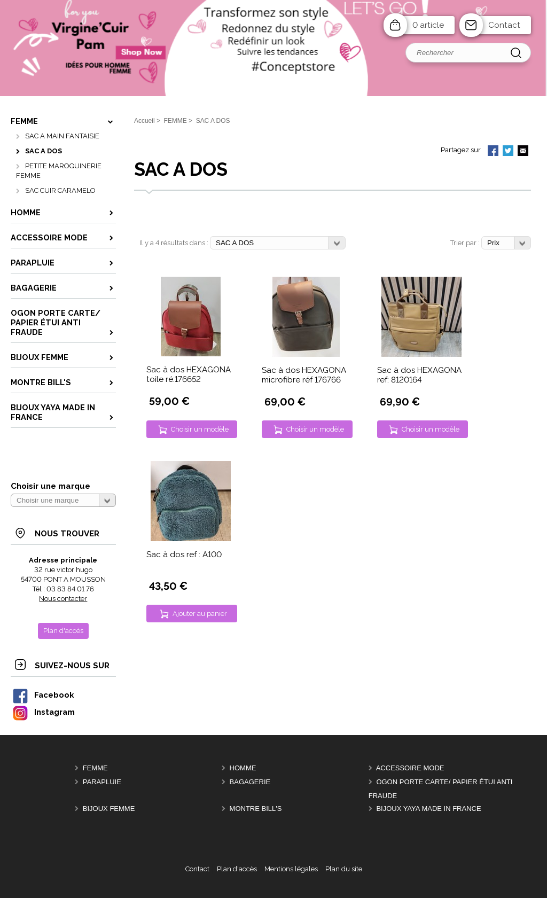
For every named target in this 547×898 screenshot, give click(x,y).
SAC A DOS (43, 151)
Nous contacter (63, 599)
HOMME (243, 768)
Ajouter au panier (200, 614)
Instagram (43, 711)
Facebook (43, 694)
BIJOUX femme (109, 809)
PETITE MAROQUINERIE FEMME (58, 170)
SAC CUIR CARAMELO (60, 190)
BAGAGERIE (250, 782)
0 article (428, 25)
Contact (504, 25)
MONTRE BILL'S (256, 809)
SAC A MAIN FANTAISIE (62, 136)
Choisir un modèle (200, 429)
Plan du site (343, 869)
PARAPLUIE (102, 782)
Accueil (144, 120)
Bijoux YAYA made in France (428, 809)
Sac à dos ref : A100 (184, 554)
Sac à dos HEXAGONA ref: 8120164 (419, 375)
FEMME (95, 768)
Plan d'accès (237, 869)
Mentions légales (291, 869)
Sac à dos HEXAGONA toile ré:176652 (188, 374)
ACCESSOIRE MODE (410, 768)
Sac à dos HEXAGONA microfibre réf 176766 (304, 375)
